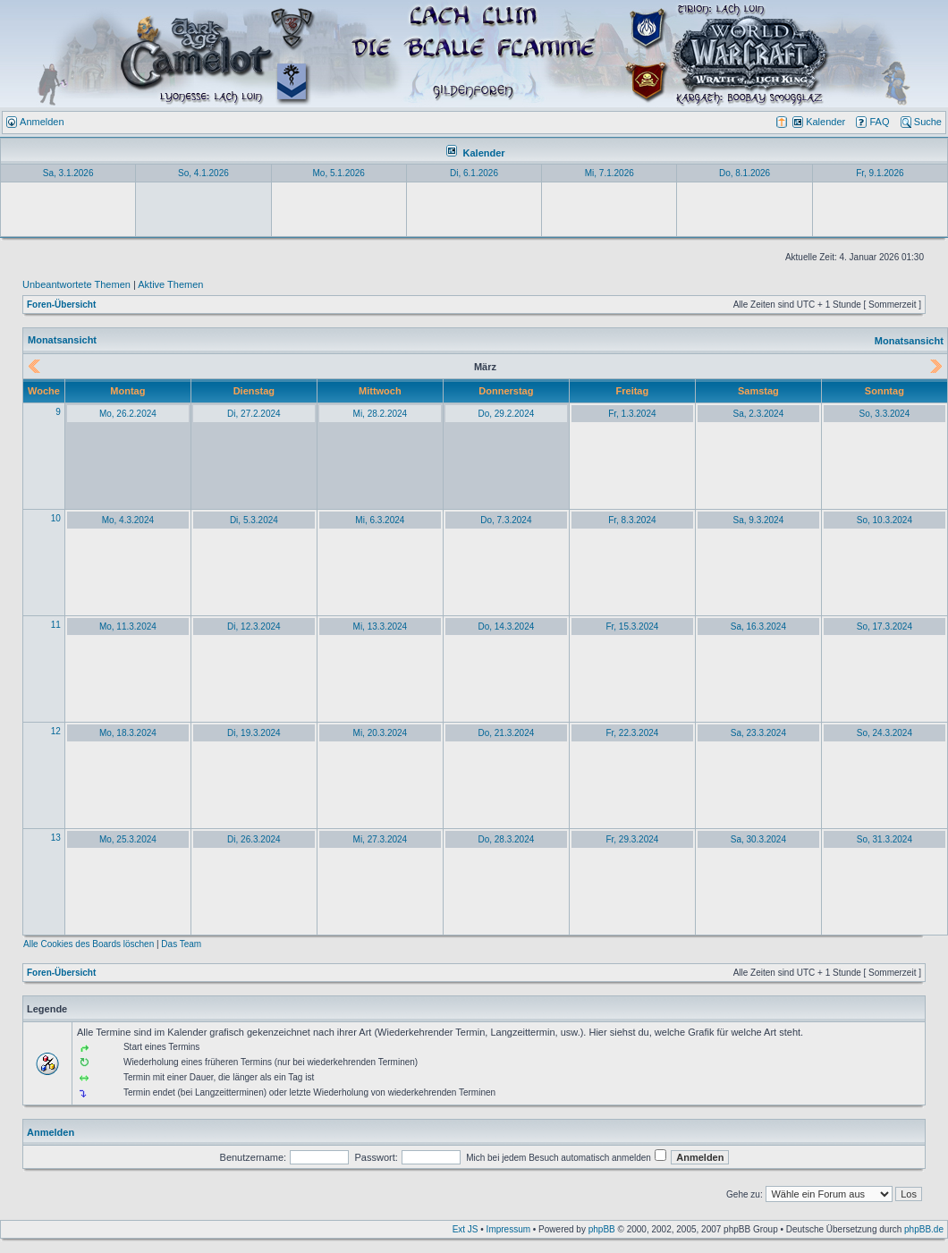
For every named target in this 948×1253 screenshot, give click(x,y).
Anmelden (50, 1132)
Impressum (508, 1229)
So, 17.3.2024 (884, 626)
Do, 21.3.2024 (506, 733)
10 (56, 518)
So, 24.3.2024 (884, 733)
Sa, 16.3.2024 (758, 626)
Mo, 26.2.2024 (128, 414)
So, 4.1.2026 (203, 173)
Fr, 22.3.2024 (631, 733)
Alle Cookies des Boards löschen (88, 944)
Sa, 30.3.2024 (758, 839)
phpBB (601, 1229)
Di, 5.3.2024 (254, 520)
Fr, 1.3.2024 (632, 414)
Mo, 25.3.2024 (128, 839)
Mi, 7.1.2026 (609, 173)
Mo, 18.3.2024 (128, 733)
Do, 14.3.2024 (506, 626)
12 (56, 731)
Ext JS (465, 1229)
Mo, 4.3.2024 (128, 520)
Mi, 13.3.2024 (380, 626)
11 (56, 625)
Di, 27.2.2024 (254, 414)
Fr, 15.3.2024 (631, 626)
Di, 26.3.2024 (254, 839)
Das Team (181, 944)
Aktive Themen (170, 284)
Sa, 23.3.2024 (758, 733)
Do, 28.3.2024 (506, 839)
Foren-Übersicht (61, 304)
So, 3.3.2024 (884, 414)
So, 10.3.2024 (884, 520)
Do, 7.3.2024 (505, 520)
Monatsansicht (909, 340)
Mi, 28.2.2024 (380, 414)
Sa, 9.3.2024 (758, 520)
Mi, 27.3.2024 (380, 839)
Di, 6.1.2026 (474, 173)
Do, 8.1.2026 (744, 173)
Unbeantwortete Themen (76, 284)
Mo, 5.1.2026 (339, 173)
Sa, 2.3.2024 (758, 414)
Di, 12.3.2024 (254, 626)
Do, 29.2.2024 (506, 414)
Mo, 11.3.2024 (128, 626)
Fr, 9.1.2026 (879, 173)
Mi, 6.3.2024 (379, 520)
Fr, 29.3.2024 (631, 839)
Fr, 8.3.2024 (632, 520)
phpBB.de (924, 1229)
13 (56, 837)
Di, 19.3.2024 (254, 733)
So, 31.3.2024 (884, 839)
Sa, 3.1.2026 (68, 173)
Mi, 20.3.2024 (380, 733)
